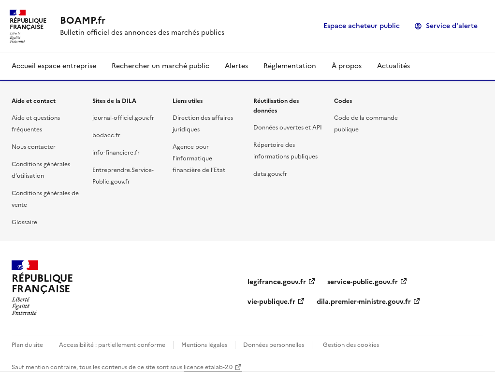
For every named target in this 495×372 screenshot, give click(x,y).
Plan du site (27, 345)
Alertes (236, 66)
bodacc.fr (106, 135)
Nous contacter (34, 147)
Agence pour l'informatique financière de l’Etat (199, 158)
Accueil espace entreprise (54, 66)
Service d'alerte (452, 26)
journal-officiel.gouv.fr (123, 118)
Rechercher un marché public (160, 66)
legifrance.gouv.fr (277, 282)
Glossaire (24, 222)
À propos (347, 66)
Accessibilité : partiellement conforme (112, 345)
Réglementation (289, 66)
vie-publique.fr (271, 302)
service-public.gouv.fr (362, 282)
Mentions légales (204, 345)
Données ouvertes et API (287, 127)
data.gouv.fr (270, 174)
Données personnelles (273, 345)
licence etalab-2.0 (208, 367)
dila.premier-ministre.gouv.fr (364, 302)
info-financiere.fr (116, 152)
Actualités (393, 66)
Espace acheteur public (361, 26)
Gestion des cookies (351, 345)
